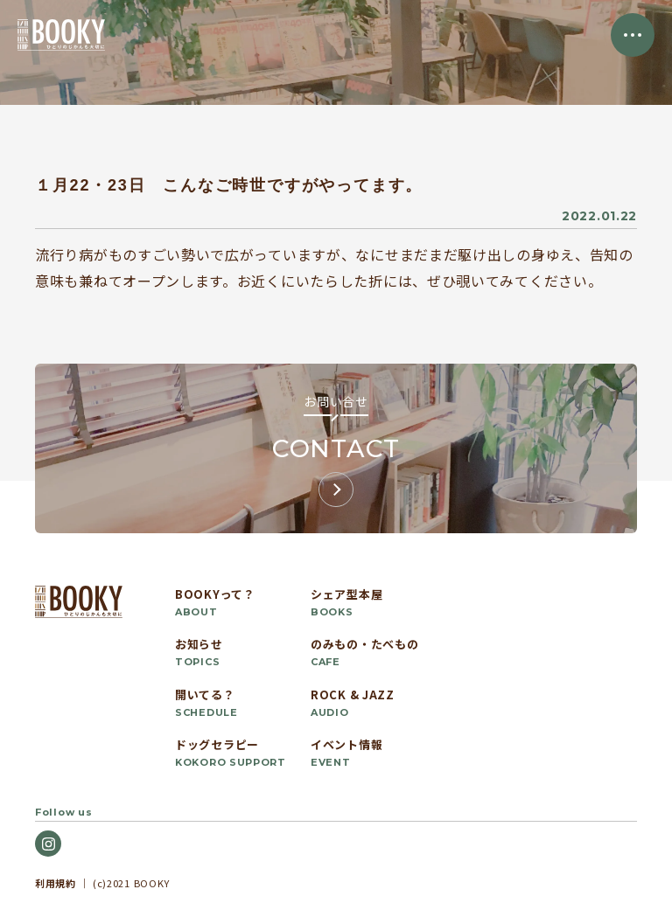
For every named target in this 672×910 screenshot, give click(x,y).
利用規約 (55, 883)
